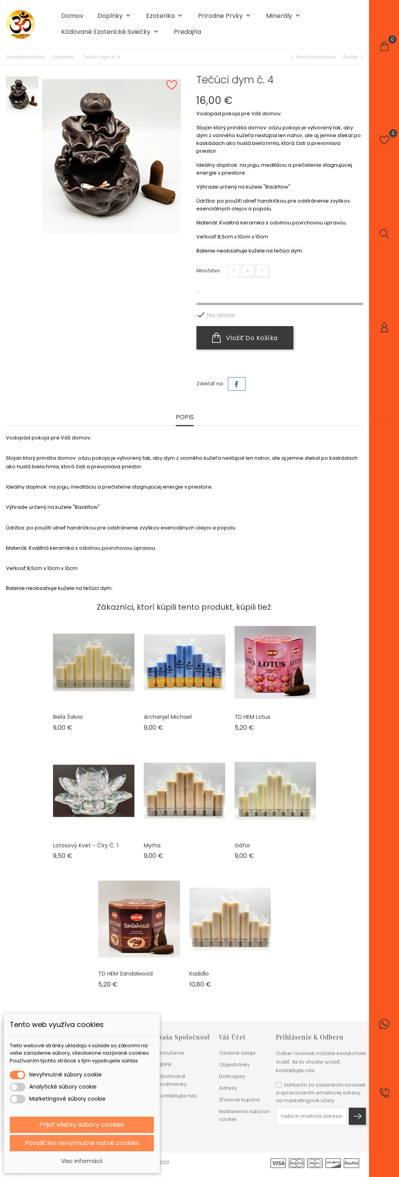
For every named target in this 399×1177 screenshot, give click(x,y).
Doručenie (171, 1053)
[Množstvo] (233, 270)
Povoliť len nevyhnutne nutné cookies (82, 1142)
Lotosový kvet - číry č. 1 (85, 845)
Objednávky (234, 1064)
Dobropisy (232, 1076)
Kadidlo (199, 974)
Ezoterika (165, 16)
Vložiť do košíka (245, 338)
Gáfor (242, 845)
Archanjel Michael (168, 717)
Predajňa (187, 32)
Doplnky (114, 16)
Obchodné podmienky (172, 1080)
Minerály (284, 16)
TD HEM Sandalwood (125, 974)
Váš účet (232, 1037)
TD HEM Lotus (252, 717)
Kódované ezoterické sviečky (110, 32)
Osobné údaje (237, 1053)
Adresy (228, 1088)
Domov (72, 16)
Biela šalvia (68, 717)
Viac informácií (81, 1161)
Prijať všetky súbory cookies (81, 1124)
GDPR (164, 1064)
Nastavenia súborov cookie (244, 1115)
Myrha (152, 845)
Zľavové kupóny (239, 1099)
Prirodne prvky (225, 16)
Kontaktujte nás (177, 1095)
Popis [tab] (185, 417)
